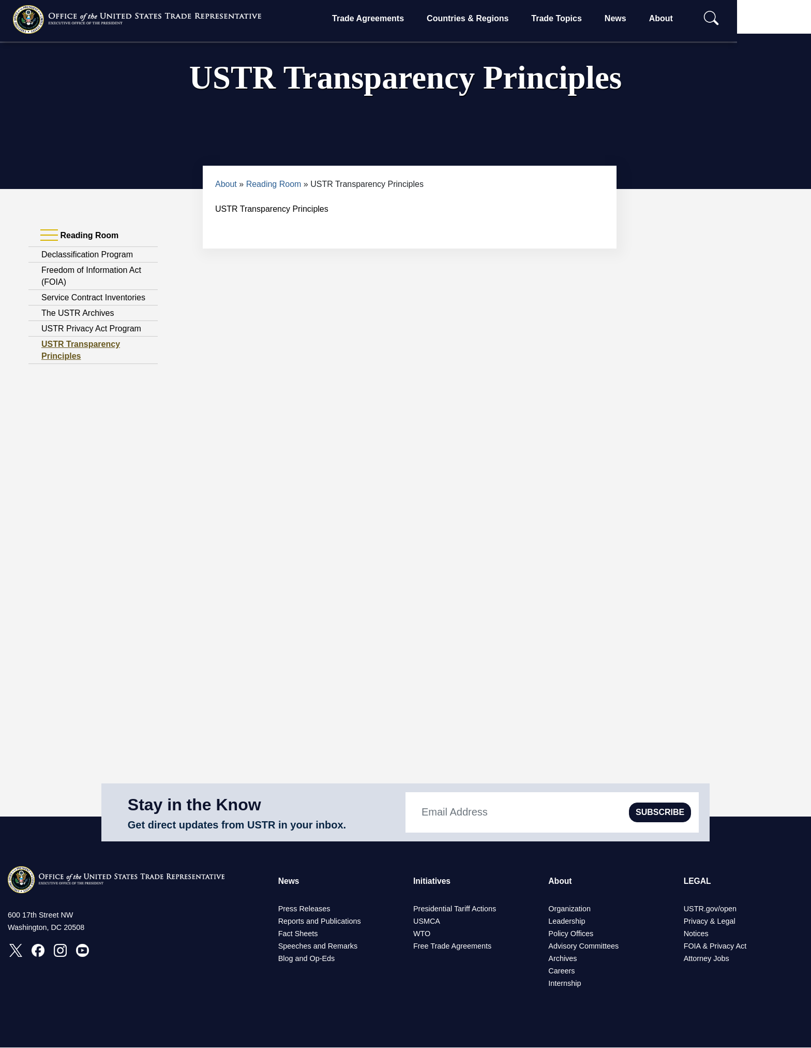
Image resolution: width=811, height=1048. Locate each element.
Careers (561, 971)
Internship (564, 984)
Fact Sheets (298, 934)
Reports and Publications (319, 922)
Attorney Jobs (706, 959)
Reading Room (274, 184)
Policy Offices (570, 934)
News (648, 18)
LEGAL (698, 881)
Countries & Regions (500, 18)
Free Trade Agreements (452, 946)
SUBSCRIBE (660, 812)
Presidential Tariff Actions (454, 909)
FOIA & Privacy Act (715, 946)
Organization (569, 909)
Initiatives (432, 881)
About (693, 18)
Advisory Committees (583, 946)
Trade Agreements (401, 18)
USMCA (426, 922)
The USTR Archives (77, 313)
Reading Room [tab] (79, 235)
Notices (696, 934)
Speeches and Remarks (318, 946)
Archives (562, 959)
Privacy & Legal (709, 922)
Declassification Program (87, 254)
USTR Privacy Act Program (91, 328)
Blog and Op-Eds (306, 959)
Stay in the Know (194, 804)
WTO (421, 934)
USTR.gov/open (710, 909)
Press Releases (304, 909)
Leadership (566, 922)
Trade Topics (589, 18)
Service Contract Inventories (93, 297)
